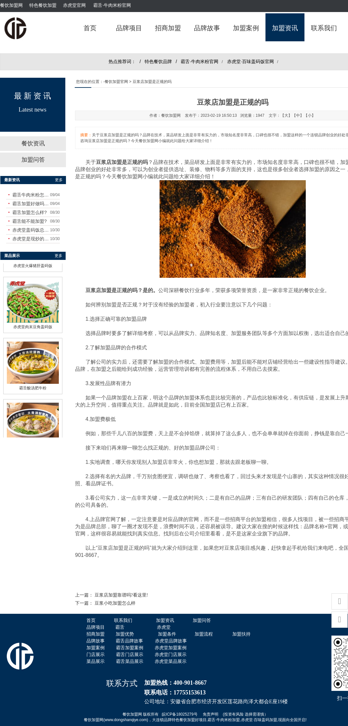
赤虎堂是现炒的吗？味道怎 (31, 238)
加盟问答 (33, 159)
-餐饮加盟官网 (115, 81)
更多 (59, 180)
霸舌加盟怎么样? (29, 212)
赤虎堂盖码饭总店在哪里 (31, 230)
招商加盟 (168, 28)
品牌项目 (129, 28)
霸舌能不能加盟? (29, 221)
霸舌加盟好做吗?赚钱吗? (31, 203)
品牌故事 (207, 28)
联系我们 (324, 28)
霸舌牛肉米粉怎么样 (31, 194)
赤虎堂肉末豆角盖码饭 (32, 325)
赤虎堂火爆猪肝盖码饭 (32, 264)
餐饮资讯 (33, 143)
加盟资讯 (285, 28)
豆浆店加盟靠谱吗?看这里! (121, 595)
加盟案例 (246, 28)
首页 (90, 28)
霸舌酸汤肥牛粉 (32, 386)
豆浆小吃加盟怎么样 (115, 603)
